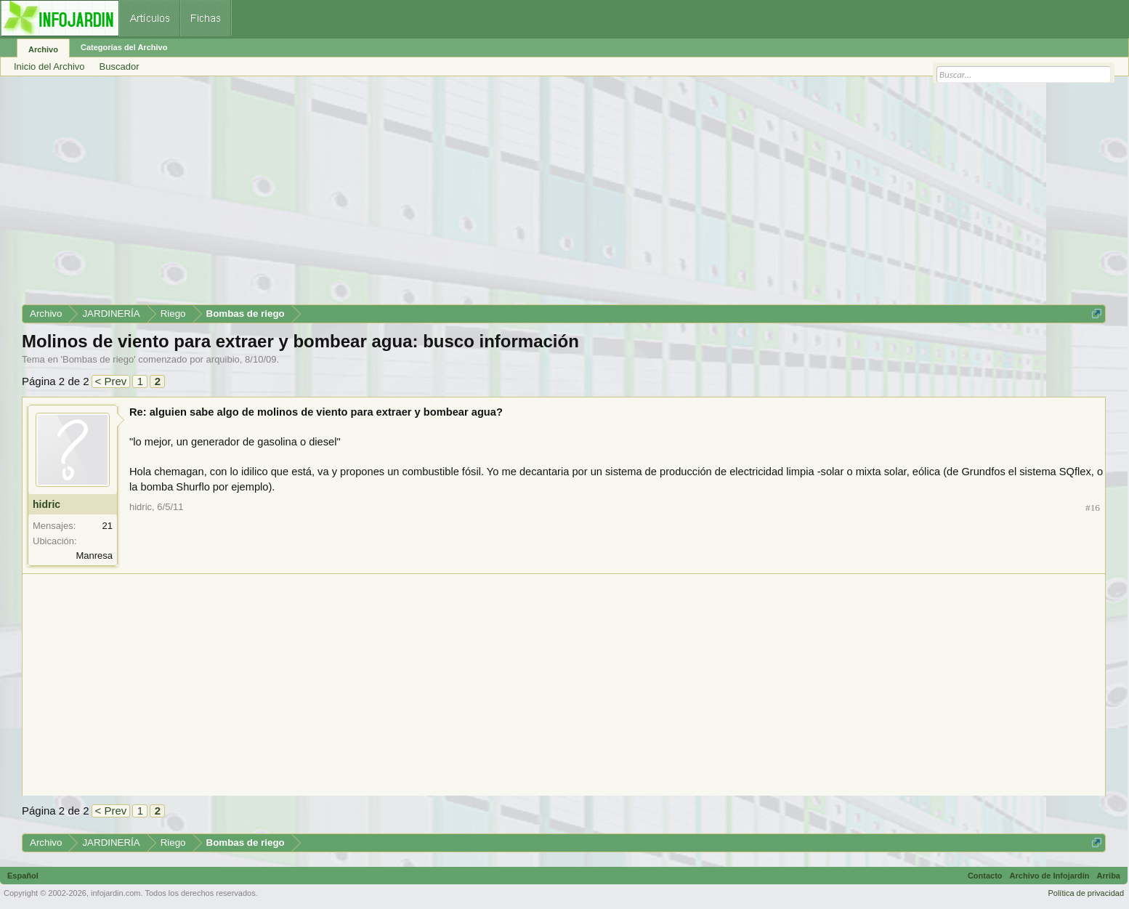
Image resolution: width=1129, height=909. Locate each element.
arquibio (223, 359)
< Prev (111, 381)
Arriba (1108, 875)
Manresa (94, 555)
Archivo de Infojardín (1050, 875)
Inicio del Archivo (49, 66)
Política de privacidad (1086, 893)
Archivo (43, 49)
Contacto (985, 875)
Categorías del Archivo (124, 47)
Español (23, 875)
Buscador (119, 66)
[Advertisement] (458, 195)
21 (107, 525)
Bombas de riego (98, 359)
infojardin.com (115, 893)
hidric (46, 504)
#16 (1092, 507)
